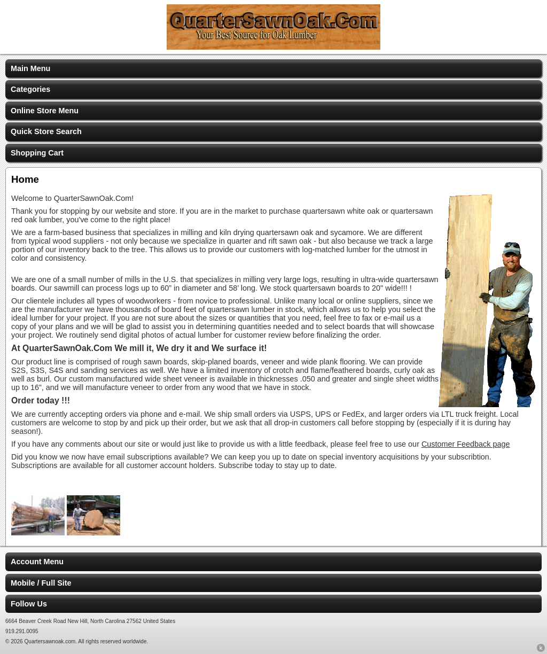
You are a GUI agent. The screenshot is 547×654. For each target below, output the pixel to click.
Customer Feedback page (465, 444)
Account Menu (37, 561)
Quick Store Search (46, 131)
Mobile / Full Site (41, 583)
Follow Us (29, 604)
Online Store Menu (45, 110)
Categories (30, 89)
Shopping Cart (37, 153)
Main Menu (30, 68)
